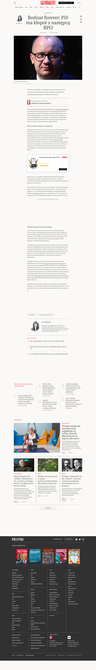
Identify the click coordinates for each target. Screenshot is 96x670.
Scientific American (17, 579)
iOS (50, 641)
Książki (33, 592)
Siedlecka (52, 573)
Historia (70, 579)
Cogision (50, 655)
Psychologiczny (53, 603)
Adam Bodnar (32, 315)
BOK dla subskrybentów (17, 643)
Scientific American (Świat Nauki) (38, 624)
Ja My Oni (14, 586)
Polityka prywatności (36, 640)
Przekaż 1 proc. (72, 584)
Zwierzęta (70, 591)
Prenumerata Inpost (57, 539)
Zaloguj (79, 2)
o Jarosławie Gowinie (38, 193)
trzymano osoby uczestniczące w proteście (54, 263)
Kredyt (32, 582)
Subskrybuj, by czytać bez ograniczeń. (41, 103)
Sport (69, 586)
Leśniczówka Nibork (30, 655)
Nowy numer (20, 7)
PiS (13, 599)
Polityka (14, 573)
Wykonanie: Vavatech (61, 655)
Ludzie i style (71, 575)
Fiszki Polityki (71, 641)
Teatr (32, 603)
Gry (32, 606)
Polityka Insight (20, 655)
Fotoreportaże (71, 577)
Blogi (52, 7)
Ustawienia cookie (35, 648)
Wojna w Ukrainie (16, 619)
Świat (31, 7)
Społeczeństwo (48, 13)
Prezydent (14, 610)
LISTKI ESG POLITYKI (36, 584)
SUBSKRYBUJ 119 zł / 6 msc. (66, 2)
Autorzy (70, 595)
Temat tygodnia (53, 592)
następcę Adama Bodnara (62, 109)
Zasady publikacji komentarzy (38, 637)
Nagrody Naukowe (35, 629)
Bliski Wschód (16, 625)
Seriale (32, 599)
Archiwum (71, 593)
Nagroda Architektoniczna (38, 610)
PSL (13, 603)
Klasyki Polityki (72, 588)
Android (53, 641)
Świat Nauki (15, 584)
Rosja (13, 627)
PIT (32, 575)
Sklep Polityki (71, 602)
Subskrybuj (63, 169)
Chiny (13, 630)
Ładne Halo (54, 655)
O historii (51, 601)
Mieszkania (34, 573)
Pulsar (32, 621)
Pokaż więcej (48, 508)
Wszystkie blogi (53, 584)
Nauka (47, 7)
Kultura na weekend (54, 595)
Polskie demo (52, 608)
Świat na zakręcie (54, 597)
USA (13, 623)
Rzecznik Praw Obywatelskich (46, 315)
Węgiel (32, 577)
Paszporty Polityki (35, 608)
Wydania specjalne (17, 575)
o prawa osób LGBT (58, 140)
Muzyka (33, 595)
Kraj (26, 7)
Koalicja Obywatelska (17, 597)
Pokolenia (68, 7)
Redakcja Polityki (16, 635)
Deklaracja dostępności (36, 643)
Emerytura (33, 579)
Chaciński (52, 579)
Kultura (42, 7)
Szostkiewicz (52, 577)
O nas (69, 599)
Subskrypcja (69, 539)
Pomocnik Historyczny (18, 577)
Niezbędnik (15, 588)
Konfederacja (15, 608)
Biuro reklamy (15, 637)
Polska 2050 (15, 606)
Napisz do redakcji (16, 640)
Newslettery (71, 573)
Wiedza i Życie (16, 582)
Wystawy (33, 601)
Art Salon (33, 612)
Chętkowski (52, 582)
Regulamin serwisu (35, 635)
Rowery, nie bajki (53, 606)
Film (32, 597)
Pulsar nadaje (53, 610)
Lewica (14, 601)
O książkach (52, 599)
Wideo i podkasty (60, 7)
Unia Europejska (16, 621)
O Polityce (14, 645)
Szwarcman (52, 575)
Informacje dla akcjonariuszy (38, 645)
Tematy (70, 597)
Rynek (36, 7)
